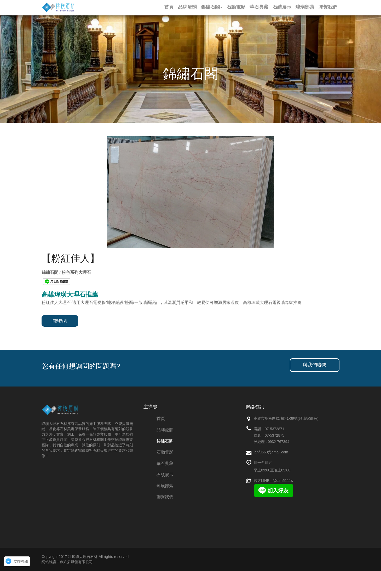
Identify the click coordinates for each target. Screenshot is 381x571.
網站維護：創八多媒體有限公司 (67, 562)
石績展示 (165, 474)
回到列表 (60, 321)
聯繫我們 (165, 497)
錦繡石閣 (165, 441)
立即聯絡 (21, 561)
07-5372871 (274, 429)
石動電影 (165, 452)
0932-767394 (279, 442)
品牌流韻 (165, 430)
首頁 (161, 418)
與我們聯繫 (314, 364)
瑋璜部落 (165, 485)
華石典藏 (165, 463)
